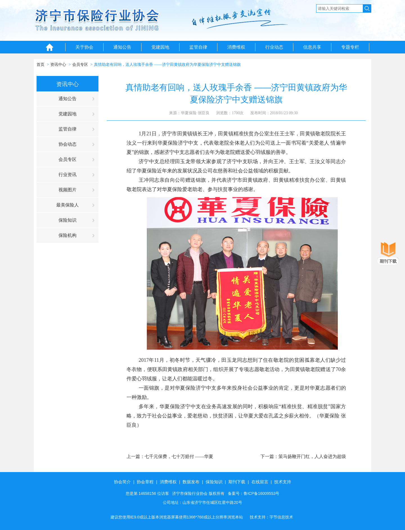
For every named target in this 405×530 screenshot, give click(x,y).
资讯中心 (58, 64)
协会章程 (145, 481)
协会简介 (122, 481)
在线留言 (259, 481)
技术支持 (282, 481)
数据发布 (191, 481)
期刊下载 (236, 481)
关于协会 (84, 47)
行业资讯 (67, 174)
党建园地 (160, 47)
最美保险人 (67, 205)
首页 (40, 64)
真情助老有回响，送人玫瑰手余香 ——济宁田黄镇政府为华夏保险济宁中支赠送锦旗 (167, 64)
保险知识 (67, 220)
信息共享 (312, 47)
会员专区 (80, 64)
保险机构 (67, 235)
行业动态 (274, 47)
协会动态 (67, 144)
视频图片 (67, 189)
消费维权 (236, 47)
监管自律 (198, 47)
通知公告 (122, 47)
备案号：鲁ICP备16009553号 (254, 493)
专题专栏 (350, 47)
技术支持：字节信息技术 (271, 517)
